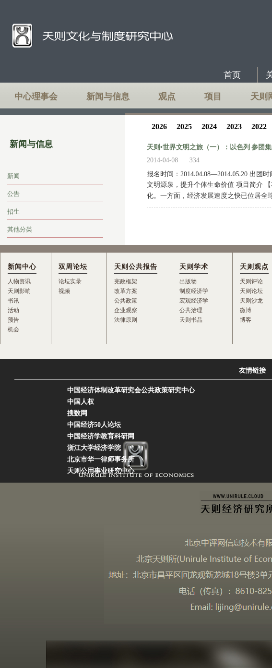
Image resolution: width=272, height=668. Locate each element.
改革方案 (125, 291)
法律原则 (125, 319)
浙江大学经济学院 (94, 447)
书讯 (13, 300)
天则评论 (251, 281)
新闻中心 (22, 266)
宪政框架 (125, 281)
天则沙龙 (251, 300)
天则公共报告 (135, 266)
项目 (213, 96)
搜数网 (77, 413)
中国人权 (80, 401)
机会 (13, 329)
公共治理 (190, 310)
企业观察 (125, 310)
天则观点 (254, 266)
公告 (13, 193)
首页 (232, 75)
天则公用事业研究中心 (100, 470)
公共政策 (125, 300)
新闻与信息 (108, 96)
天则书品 (190, 319)
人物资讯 (19, 281)
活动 (13, 310)
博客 (245, 319)
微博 (245, 310)
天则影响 (19, 291)
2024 (209, 126)
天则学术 (193, 266)
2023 (234, 126)
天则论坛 (251, 291)
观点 (167, 96)
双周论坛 (73, 266)
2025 (184, 126)
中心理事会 (36, 96)
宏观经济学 (193, 300)
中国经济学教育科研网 (100, 436)
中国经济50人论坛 (94, 424)
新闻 (13, 176)
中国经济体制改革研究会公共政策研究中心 (131, 390)
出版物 (188, 281)
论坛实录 (70, 281)
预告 (13, 319)
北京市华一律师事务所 (100, 459)
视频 (64, 291)
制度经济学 (193, 291)
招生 (13, 211)
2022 (259, 126)
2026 (159, 126)
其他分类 (19, 229)
